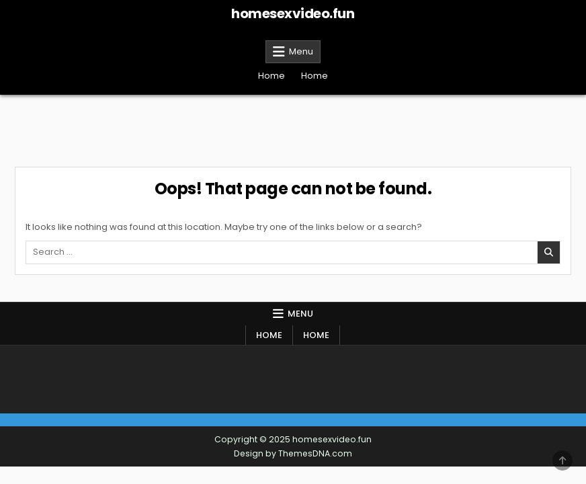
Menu (301, 51)
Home (271, 75)
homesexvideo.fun (292, 13)
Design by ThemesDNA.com (293, 453)
